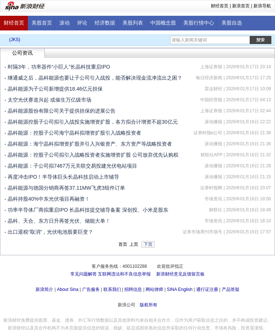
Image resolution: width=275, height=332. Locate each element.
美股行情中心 (198, 23)
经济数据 (105, 23)
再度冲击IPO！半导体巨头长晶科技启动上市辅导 (63, 177)
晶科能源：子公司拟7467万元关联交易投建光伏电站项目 (72, 166)
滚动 (64, 23)
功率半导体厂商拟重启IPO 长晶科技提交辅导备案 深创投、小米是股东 (88, 210)
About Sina (67, 289)
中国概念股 (163, 23)
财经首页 (219, 5)
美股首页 (42, 23)
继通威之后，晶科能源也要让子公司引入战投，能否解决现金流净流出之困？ (95, 78)
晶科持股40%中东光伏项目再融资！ (49, 199)
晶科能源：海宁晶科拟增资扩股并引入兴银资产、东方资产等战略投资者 (90, 144)
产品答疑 (230, 289)
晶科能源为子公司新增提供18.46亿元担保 (55, 89)
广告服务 (91, 289)
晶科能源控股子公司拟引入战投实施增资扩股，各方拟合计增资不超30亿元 (93, 122)
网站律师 (154, 289)
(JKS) (14, 39)
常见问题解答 (83, 274)
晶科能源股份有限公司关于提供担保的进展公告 (61, 111)
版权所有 (148, 304)
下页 (148, 244)
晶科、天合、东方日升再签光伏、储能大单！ (59, 221)
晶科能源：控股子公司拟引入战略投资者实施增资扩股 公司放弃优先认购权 (93, 155)
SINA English (179, 289)
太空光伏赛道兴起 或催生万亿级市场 (49, 100)
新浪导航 (262, 5)
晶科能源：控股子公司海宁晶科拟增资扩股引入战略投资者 (74, 133)
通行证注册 (207, 289)
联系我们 (112, 289)
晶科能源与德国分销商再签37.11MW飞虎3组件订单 (66, 188)
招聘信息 (133, 289)
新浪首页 (241, 5)
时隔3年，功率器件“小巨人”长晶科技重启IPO (59, 67)
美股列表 (132, 23)
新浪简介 (44, 289)
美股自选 (231, 23)
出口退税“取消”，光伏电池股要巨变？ (50, 232)
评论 (82, 23)
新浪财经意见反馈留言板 (180, 274)
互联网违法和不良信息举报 (124, 274)
